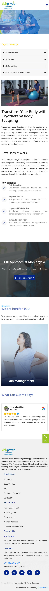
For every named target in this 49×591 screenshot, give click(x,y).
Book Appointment (24, 277)
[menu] (47, 5)
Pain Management (11, 508)
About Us (8, 479)
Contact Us (8, 498)
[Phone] (45, 436)
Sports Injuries (10, 512)
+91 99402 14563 (12, 563)
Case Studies (9, 484)
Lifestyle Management (13, 526)
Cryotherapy (9, 517)
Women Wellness (11, 522)
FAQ (5, 488)
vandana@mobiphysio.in (14, 566)
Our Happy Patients (12, 493)
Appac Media (42, 587)
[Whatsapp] (45, 441)
